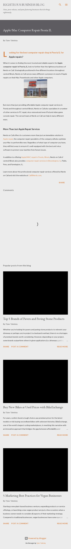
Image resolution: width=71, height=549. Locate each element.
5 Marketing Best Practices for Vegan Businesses (32, 496)
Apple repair (8, 139)
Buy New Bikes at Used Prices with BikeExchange (33, 407)
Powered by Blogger (35, 538)
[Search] (60, 4)
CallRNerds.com (34, 175)
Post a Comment (19, 346)
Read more (62, 346)
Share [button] (62, 182)
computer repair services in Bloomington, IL (43, 161)
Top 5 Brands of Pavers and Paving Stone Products (33, 319)
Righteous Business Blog (23, 5)
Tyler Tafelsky (41, 543)
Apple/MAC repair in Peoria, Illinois (35, 157)
